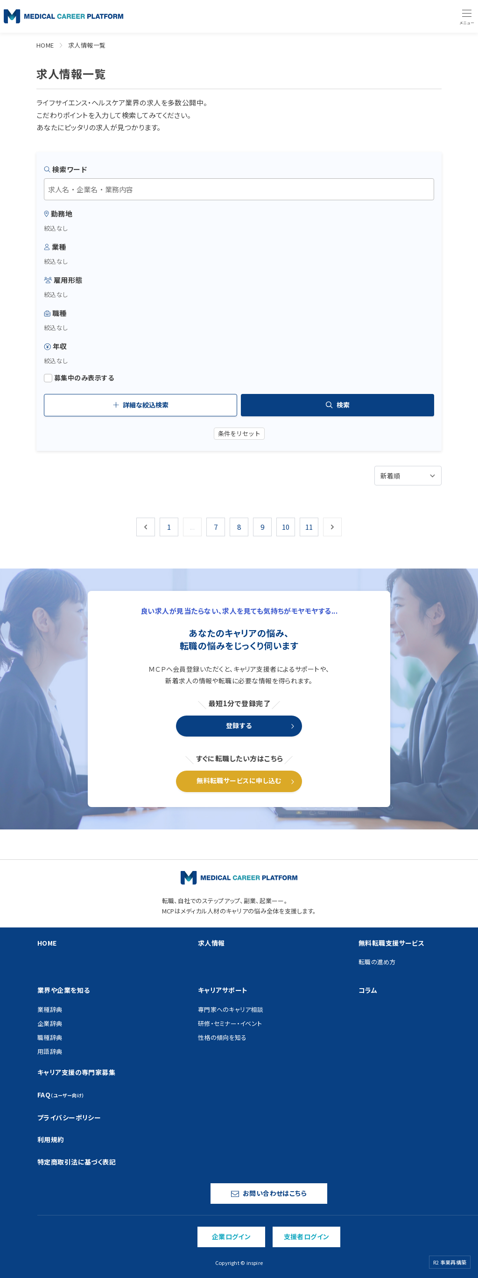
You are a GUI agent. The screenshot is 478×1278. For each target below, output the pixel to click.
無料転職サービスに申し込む (239, 780)
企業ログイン (231, 1236)
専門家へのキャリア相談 (230, 1009)
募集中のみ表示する (79, 377)
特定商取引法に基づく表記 (76, 1161)
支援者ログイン (307, 1236)
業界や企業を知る (63, 990)
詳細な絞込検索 (141, 404)
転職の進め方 (377, 961)
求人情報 (211, 943)
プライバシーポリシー (69, 1117)
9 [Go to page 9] (262, 527)
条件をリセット (239, 433)
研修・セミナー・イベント (230, 1023)
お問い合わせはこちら (269, 1193)
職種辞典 (49, 1037)
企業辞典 (49, 1023)
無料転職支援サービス (391, 943)
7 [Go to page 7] (216, 527)
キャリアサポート (222, 990)
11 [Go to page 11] (309, 527)
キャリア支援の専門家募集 (76, 1072)
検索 (338, 404)
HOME (45, 45)
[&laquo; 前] (145, 527)
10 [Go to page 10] (286, 527)
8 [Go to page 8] (239, 527)
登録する (239, 725)
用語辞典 (49, 1051)
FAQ (60, 1094)
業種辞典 (49, 1009)
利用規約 (50, 1139)
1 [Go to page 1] (169, 527)
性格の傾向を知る (222, 1037)
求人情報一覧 (87, 45)
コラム (367, 990)
